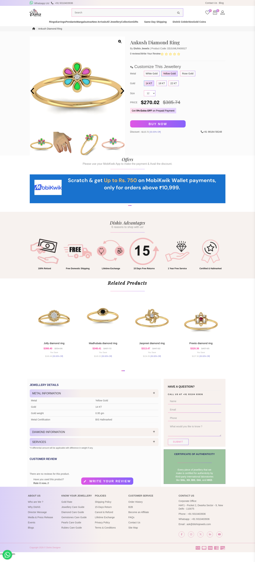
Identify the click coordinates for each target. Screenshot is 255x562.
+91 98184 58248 (212, 138)
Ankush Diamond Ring (50, 35)
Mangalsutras (81, 28)
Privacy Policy (102, 528)
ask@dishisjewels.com (199, 530)
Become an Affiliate (138, 518)
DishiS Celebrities (204, 28)
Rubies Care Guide (71, 534)
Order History (135, 508)
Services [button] (39, 448)
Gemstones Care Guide (74, 523)
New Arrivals (102, 28)
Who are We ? (35, 508)
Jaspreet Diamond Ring (152, 349)
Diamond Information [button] (48, 438)
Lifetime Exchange (105, 523)
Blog (221, 3)
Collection (142, 28)
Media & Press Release (40, 523)
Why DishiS (34, 513)
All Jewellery (122, 28)
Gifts (156, 28)
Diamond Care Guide (72, 518)
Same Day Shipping (176, 28)
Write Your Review (151, 60)
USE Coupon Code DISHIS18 (157, 3)
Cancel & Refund (104, 518)
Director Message (37, 518)
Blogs (31, 534)
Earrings (46, 28)
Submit (178, 448)
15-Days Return (103, 513)
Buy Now (158, 130)
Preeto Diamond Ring (200, 349)
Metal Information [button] (46, 399)
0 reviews (135, 60)
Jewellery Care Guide (72, 513)
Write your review (110, 487)
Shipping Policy (103, 508)
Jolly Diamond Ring (54, 349)
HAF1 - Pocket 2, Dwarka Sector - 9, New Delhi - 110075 (201, 513)
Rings (31, 28)
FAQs (131, 523)
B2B (130, 513)
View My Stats (7, 560)
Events (31, 528)
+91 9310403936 (197, 520)
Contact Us (211, 3)
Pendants (62, 28)
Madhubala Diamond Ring (103, 349)
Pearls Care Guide (71, 528)
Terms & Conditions (105, 534)
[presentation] (33, 97)
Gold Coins (226, 28)
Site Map (133, 534)
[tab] (94, 400)
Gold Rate (66, 508)
